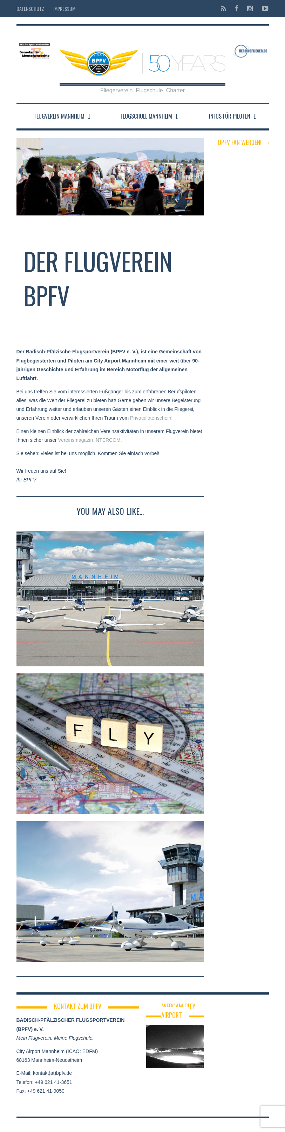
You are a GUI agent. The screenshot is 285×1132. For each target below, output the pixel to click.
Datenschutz (30, 8)
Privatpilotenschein (150, 418)
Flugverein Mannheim (59, 116)
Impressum (64, 8)
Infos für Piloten (229, 116)
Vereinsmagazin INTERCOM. (90, 440)
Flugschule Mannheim (146, 116)
